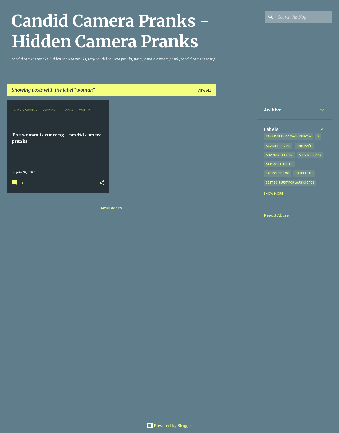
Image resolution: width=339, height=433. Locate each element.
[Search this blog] (304, 17)
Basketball (304, 173)
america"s (304, 145)
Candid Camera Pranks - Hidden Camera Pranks (110, 31)
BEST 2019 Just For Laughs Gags (290, 182)
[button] (102, 183)
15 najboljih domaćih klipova (288, 136)
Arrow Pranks (310, 154)
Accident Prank (278, 145)
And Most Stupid (279, 154)
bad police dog (277, 173)
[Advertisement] (236, 179)
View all (204, 90)
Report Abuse (276, 215)
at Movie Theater (279, 164)
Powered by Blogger (169, 425)
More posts (111, 208)
